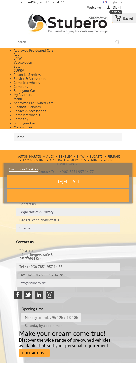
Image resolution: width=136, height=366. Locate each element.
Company (21, 87)
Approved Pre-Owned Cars (33, 50)
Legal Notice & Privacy (36, 212)
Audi (17, 54)
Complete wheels (27, 83)
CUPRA (19, 70)
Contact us (27, 204)
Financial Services (27, 74)
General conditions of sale (39, 220)
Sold (17, 66)
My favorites (23, 95)
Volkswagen (23, 62)
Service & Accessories (30, 79)
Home (20, 137)
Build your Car (24, 91)
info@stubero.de (32, 283)
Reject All (68, 181)
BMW (18, 58)
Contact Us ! (34, 353)
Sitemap (25, 228)
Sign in (117, 7)
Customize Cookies (23, 169)
